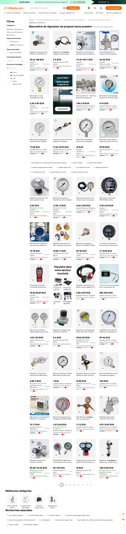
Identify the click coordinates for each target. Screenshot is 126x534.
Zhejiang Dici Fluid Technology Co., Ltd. (86, 387)
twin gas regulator (53, 515)
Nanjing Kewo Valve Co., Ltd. (108, 385)
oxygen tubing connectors (57, 172)
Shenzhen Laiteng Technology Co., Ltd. (39, 476)
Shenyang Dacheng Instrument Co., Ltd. (62, 215)
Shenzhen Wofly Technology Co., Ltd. (39, 68)
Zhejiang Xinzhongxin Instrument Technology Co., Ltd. (62, 432)
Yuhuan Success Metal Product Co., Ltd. (62, 257)
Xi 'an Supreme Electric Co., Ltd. (86, 210)
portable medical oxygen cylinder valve (76, 515)
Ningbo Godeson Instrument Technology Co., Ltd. (109, 214)
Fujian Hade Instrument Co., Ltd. (109, 297)
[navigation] (15, 253)
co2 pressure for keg (37, 172)
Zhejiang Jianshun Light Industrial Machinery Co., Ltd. (109, 66)
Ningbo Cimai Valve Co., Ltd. (39, 389)
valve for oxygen (76, 163)
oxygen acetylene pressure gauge (41, 167)
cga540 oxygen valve (63, 167)
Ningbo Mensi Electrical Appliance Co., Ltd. (109, 476)
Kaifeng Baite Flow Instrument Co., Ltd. (109, 153)
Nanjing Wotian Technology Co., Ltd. (86, 257)
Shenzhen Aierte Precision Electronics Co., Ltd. (39, 431)
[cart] (95, 8)
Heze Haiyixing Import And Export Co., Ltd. (39, 344)
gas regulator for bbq (82, 167)
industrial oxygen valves (35, 515)
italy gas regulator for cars (79, 172)
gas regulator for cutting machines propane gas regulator (48, 163)
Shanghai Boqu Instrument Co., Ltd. (62, 474)
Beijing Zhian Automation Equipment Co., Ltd (109, 342)
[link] (123, 514)
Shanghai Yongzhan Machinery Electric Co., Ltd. (39, 215)
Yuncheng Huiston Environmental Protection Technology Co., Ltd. (86, 108)
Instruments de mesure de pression (99, 20)
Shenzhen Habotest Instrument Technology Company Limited (39, 301)
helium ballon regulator (94, 163)
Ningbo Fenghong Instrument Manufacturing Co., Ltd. (86, 429)
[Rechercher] (73, 8)
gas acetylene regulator (15, 515)
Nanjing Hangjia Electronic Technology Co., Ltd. (39, 151)
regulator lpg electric (100, 167)
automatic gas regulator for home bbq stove (21, 520)
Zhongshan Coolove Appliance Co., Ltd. (86, 297)
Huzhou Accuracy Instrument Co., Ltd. (39, 257)
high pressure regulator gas (63, 520)
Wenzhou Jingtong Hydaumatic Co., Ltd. (109, 108)
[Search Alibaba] (45, 8)
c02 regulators (44, 520)
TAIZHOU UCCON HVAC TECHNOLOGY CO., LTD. (62, 385)
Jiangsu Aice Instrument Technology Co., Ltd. (86, 345)
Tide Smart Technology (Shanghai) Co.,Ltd (109, 255)
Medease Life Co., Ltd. (60, 151)
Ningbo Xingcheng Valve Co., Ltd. (62, 66)
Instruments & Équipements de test (48, 20)
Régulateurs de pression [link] (37, 22)
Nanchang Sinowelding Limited (86, 474)
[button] (64, 8)
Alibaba (31, 20)
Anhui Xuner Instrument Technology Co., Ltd (86, 155)
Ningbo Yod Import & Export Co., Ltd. (109, 429)
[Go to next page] (91, 485)
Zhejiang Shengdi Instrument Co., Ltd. (39, 111)
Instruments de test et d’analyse (73, 20)
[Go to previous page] (57, 485)
